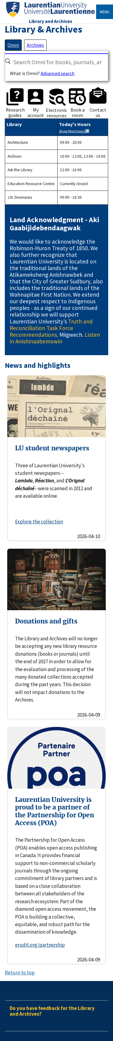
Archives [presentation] (35, 45)
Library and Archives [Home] (50, 21)
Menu (104, 11)
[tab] (13, 44)
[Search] (7, 61)
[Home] (50, 17)
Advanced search (57, 73)
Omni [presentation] (13, 45)
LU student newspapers (52, 448)
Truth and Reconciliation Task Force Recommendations (51, 328)
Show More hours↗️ (74, 131)
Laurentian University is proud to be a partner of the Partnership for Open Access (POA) (54, 811)
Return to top (20, 972)
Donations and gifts (46, 621)
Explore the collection (39, 521)
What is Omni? (25, 73)
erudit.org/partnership (40, 945)
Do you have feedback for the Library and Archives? (52, 1011)
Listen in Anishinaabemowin (55, 338)
